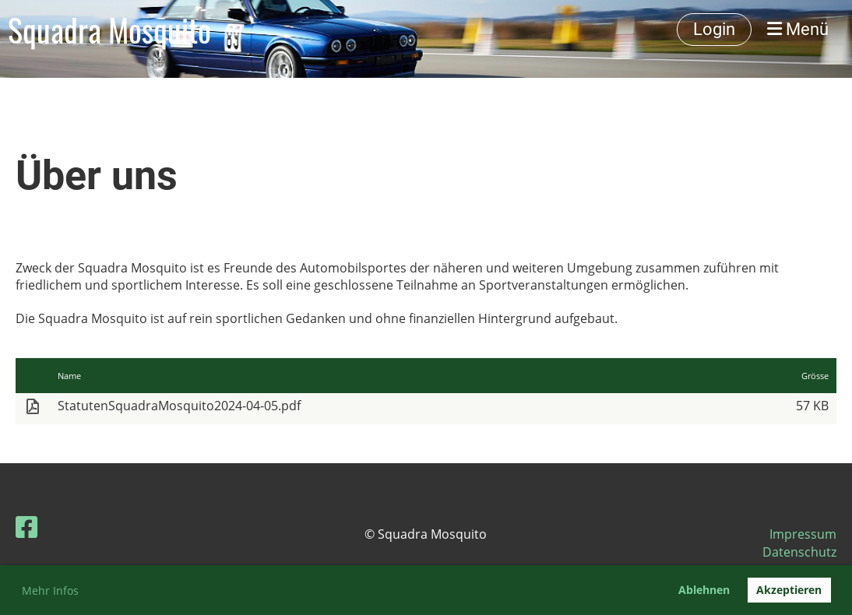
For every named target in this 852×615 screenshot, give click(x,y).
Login (714, 29)
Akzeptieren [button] (789, 589)
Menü (798, 29)
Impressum (802, 534)
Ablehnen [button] (704, 589)
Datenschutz (799, 552)
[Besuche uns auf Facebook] (26, 526)
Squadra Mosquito (109, 29)
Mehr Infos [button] (50, 590)
